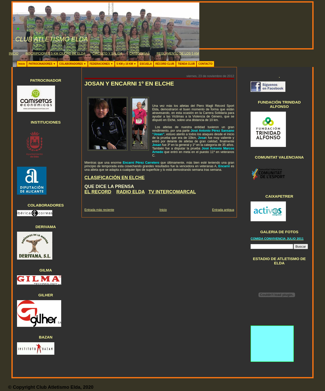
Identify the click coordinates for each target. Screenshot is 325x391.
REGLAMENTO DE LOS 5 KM (178, 53)
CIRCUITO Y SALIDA (107, 53)
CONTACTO (205, 63)
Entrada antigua (223, 210)
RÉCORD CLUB (164, 63)
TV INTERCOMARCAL (172, 191)
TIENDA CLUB (186, 63)
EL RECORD (97, 191)
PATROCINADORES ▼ (42, 63)
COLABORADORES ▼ (72, 63)
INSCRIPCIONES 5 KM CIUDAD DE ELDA (55, 53)
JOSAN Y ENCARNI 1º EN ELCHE (129, 83)
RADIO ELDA (130, 191)
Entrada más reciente (99, 210)
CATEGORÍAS (139, 53)
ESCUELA (146, 63)
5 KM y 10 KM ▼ (126, 63)
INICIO (14, 53)
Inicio (22, 63)
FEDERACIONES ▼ (101, 63)
